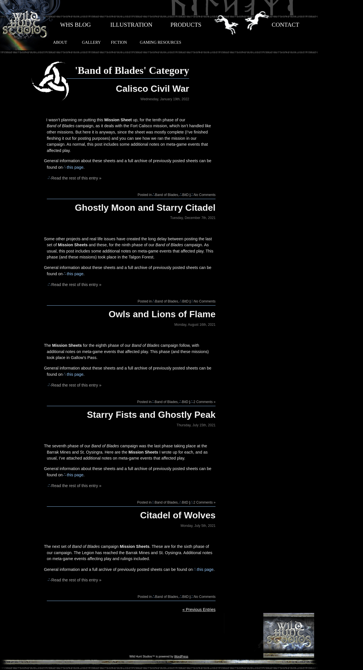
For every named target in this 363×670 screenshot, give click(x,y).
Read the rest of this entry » (76, 178)
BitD (185, 195)
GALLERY (91, 42)
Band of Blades (166, 195)
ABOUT (60, 42)
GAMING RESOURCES (160, 42)
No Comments (205, 195)
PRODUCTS (185, 24)
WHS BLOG (75, 24)
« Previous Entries (199, 609)
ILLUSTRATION (131, 24)
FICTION (119, 42)
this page (75, 167)
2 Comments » (204, 402)
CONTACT (285, 24)
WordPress (181, 656)
